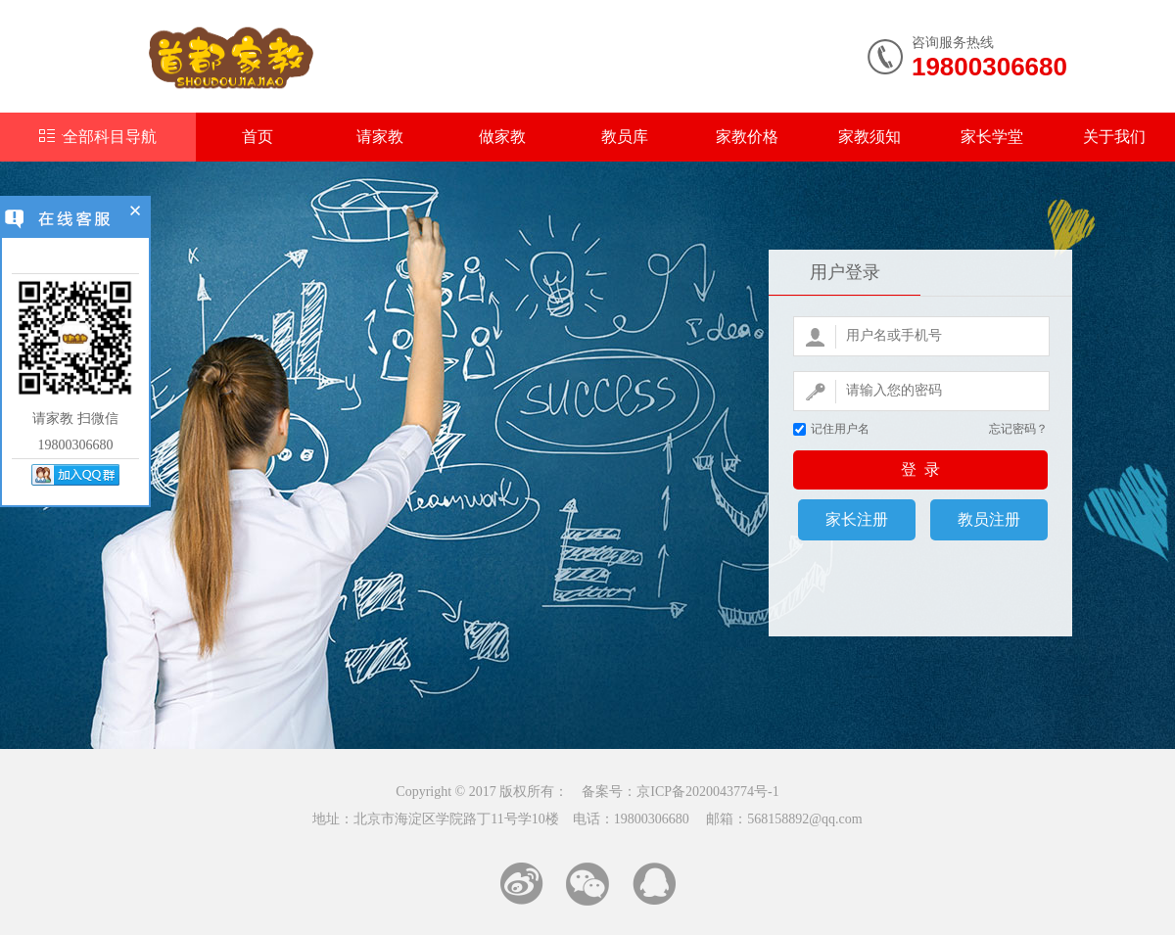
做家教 (502, 136)
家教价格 (747, 136)
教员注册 (989, 519)
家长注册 (856, 519)
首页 (257, 136)
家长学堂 (992, 136)
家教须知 (869, 136)
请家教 (379, 136)
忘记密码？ (1018, 429)
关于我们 (1114, 136)
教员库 (624, 136)
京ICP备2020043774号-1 (707, 791)
